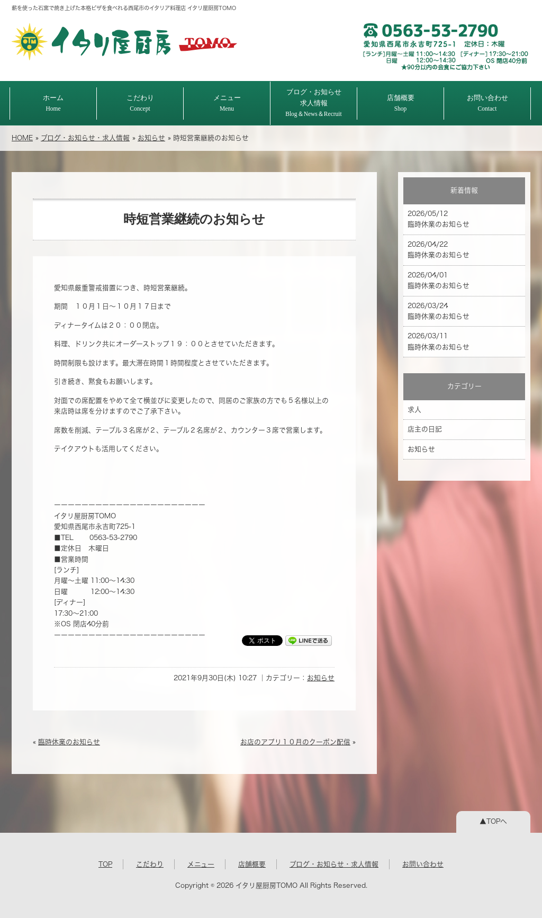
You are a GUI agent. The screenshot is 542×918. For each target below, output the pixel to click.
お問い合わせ (487, 103)
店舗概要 (400, 103)
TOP (105, 864)
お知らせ (151, 137)
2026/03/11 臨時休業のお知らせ (438, 341)
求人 (414, 409)
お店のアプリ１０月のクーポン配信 (295, 742)
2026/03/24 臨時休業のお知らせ (438, 311)
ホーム (53, 103)
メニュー (227, 103)
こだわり (140, 103)
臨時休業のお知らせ (69, 742)
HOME (22, 137)
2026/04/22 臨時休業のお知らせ (438, 249)
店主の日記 (425, 429)
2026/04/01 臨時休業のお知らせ (438, 280)
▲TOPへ (493, 821)
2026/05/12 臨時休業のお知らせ (438, 219)
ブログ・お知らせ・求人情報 (85, 137)
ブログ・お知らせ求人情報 (313, 102)
